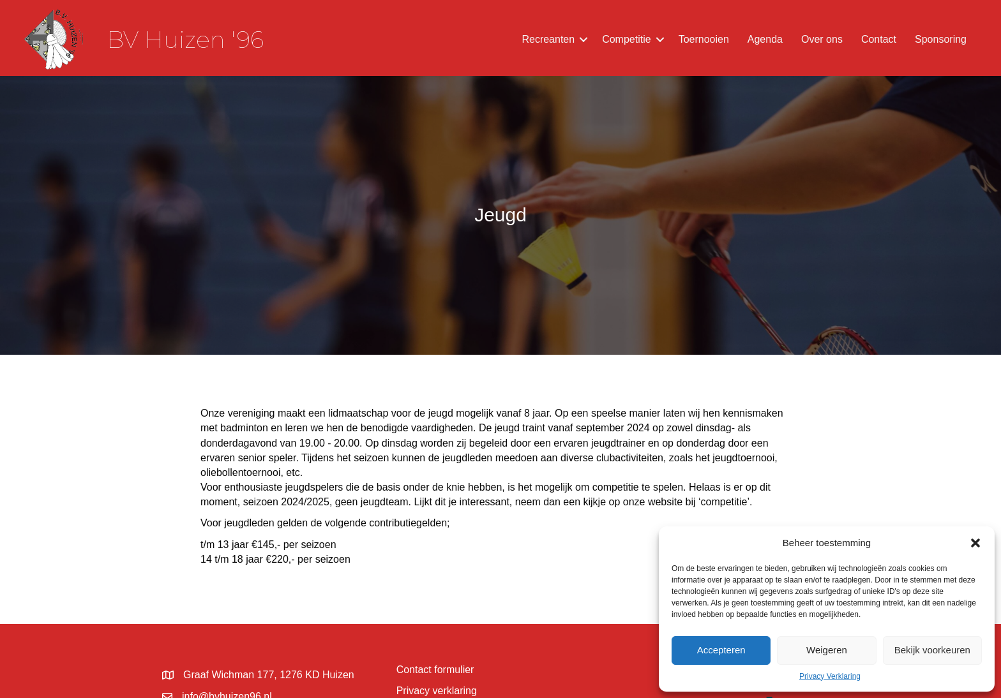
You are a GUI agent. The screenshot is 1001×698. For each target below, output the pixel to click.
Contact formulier (435, 669)
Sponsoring (941, 39)
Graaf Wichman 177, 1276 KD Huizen (268, 674)
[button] (975, 543)
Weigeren (826, 649)
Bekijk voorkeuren (932, 649)
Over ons (822, 39)
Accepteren (721, 649)
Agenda (765, 39)
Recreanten (548, 39)
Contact (878, 39)
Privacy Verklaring (830, 676)
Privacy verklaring (436, 690)
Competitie (626, 39)
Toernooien (704, 39)
